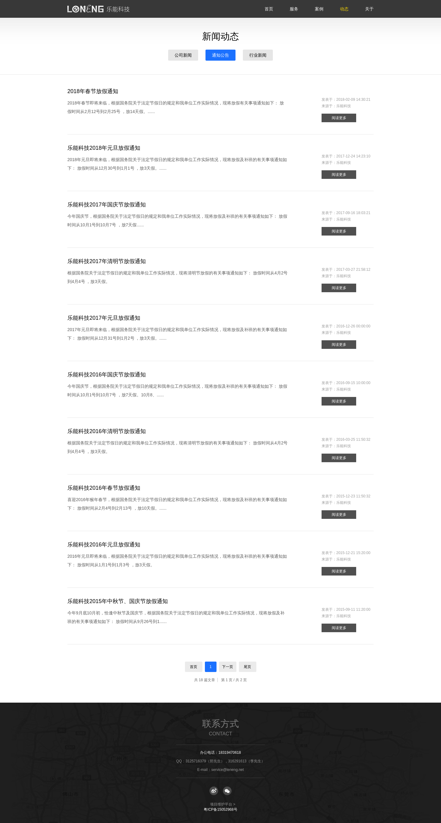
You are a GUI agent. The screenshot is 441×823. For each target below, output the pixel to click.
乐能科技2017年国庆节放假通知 (106, 205)
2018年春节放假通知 (92, 91)
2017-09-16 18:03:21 (353, 213)
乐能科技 (343, 106)
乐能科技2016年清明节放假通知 (106, 431)
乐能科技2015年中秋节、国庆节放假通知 (117, 601)
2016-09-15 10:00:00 (353, 383)
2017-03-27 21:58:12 (353, 269)
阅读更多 (339, 118)
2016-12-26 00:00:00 (353, 326)
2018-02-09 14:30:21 (353, 99)
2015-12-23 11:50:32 (353, 496)
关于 (369, 8)
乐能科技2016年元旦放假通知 (103, 545)
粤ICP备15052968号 (220, 809)
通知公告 (220, 55)
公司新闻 (183, 55)
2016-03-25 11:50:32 (353, 439)
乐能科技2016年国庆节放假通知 (106, 375)
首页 (269, 8)
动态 (344, 8)
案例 (319, 8)
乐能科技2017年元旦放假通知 (103, 318)
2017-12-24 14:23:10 (353, 156)
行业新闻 (257, 55)
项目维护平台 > (222, 804)
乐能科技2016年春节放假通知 (103, 488)
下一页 (227, 667)
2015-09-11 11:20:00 (353, 609)
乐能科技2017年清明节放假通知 (106, 261)
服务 (294, 8)
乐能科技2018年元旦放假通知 (103, 148)
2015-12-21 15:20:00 (353, 553)
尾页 (247, 667)
